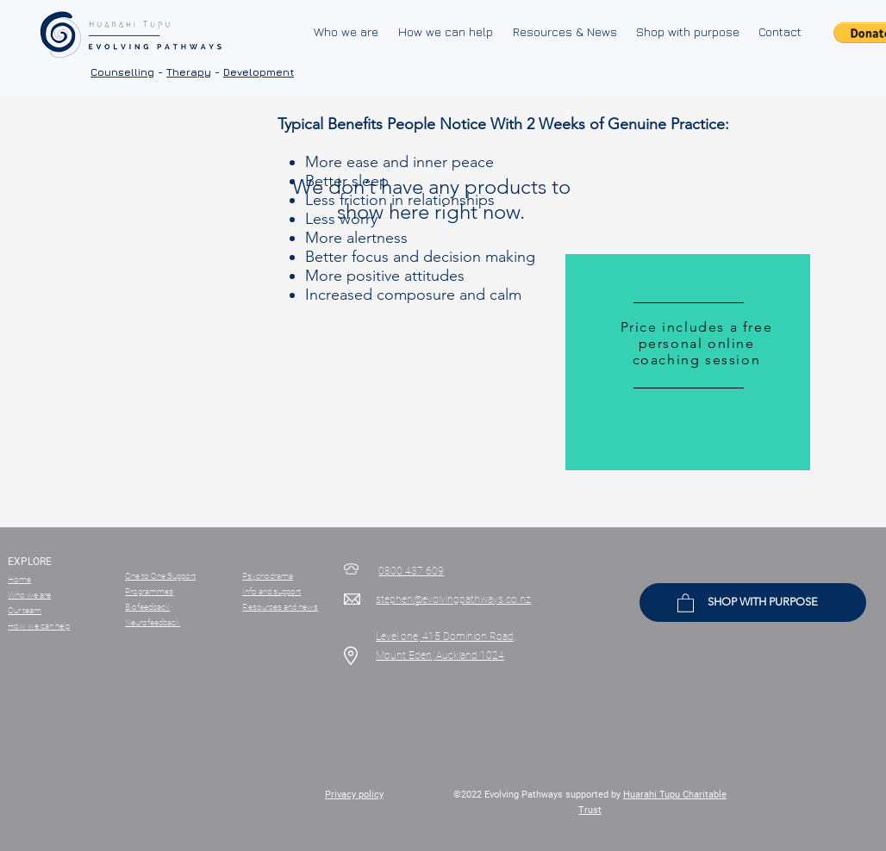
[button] (685, 602)
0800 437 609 (411, 571)
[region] (687, 363)
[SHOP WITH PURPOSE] (753, 602)
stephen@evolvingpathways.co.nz (453, 599)
